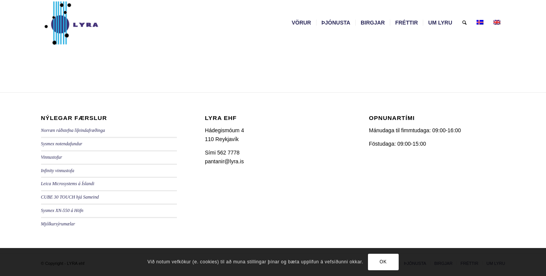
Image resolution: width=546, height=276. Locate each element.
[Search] (464, 22)
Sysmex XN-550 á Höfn (62, 210)
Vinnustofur (51, 157)
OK (383, 261)
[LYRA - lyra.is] (90, 22)
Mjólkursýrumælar (58, 224)
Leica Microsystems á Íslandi (67, 183)
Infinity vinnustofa (57, 170)
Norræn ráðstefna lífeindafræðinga (73, 130)
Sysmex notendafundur (61, 143)
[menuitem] (301, 22)
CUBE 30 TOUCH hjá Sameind (70, 197)
